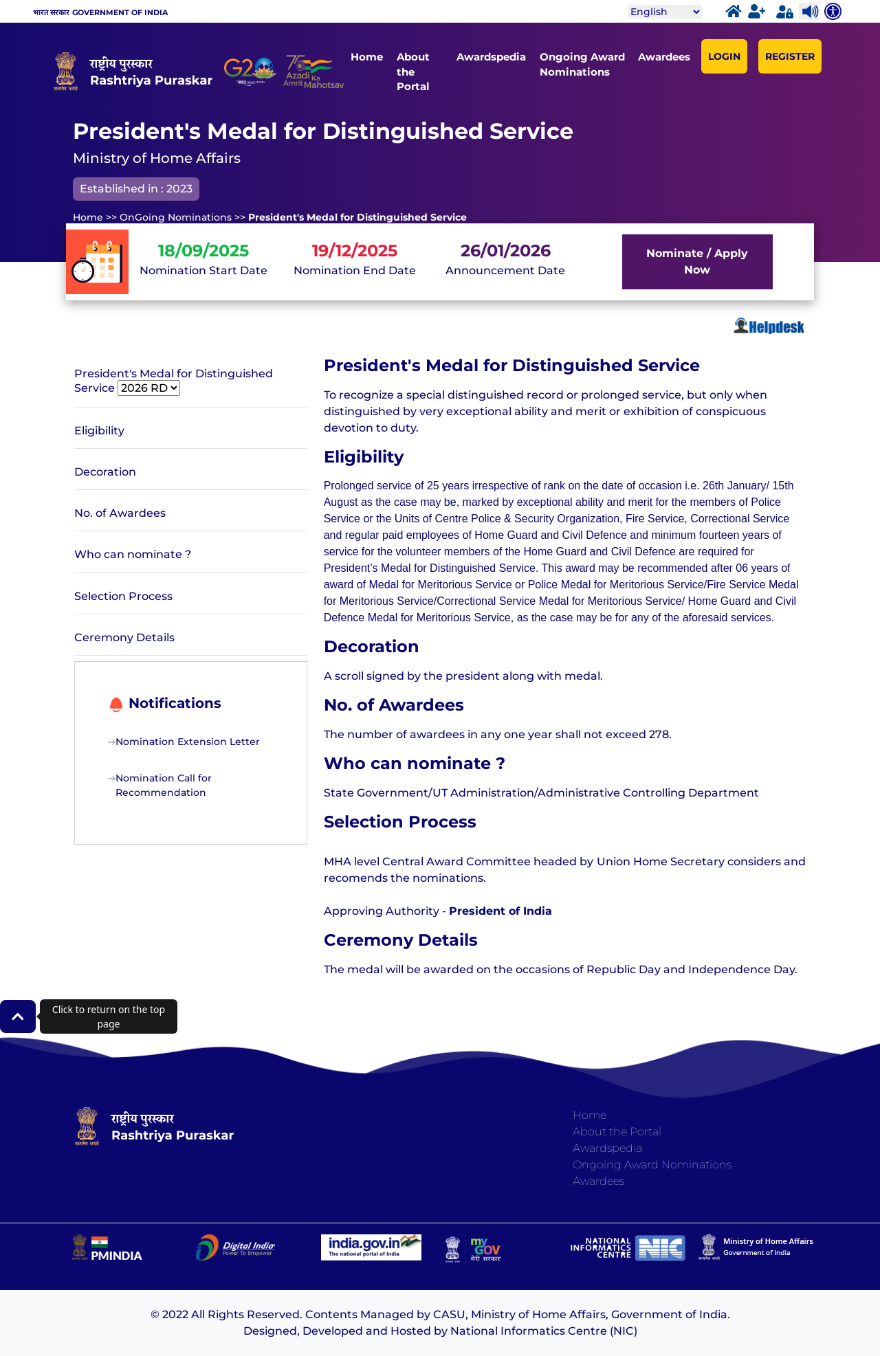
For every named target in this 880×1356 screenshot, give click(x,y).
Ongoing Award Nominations (582, 64)
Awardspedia (491, 56)
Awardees (664, 56)
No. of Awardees (120, 513)
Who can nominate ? (132, 554)
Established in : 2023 (136, 188)
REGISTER (790, 56)
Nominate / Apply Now (697, 261)
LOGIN (724, 56)
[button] (18, 1016)
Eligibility (99, 430)
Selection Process (123, 596)
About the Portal (413, 71)
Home (367, 56)
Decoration (105, 471)
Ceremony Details (124, 637)
